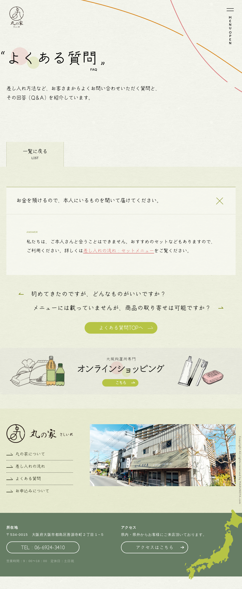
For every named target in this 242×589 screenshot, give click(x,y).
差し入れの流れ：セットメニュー (118, 250)
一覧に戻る (35, 151)
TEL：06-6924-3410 (43, 547)
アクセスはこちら (154, 547)
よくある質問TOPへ (121, 327)
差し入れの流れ (30, 466)
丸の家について (30, 454)
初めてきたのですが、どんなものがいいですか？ (98, 294)
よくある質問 (28, 478)
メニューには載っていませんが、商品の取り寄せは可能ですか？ (122, 308)
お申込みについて (32, 491)
